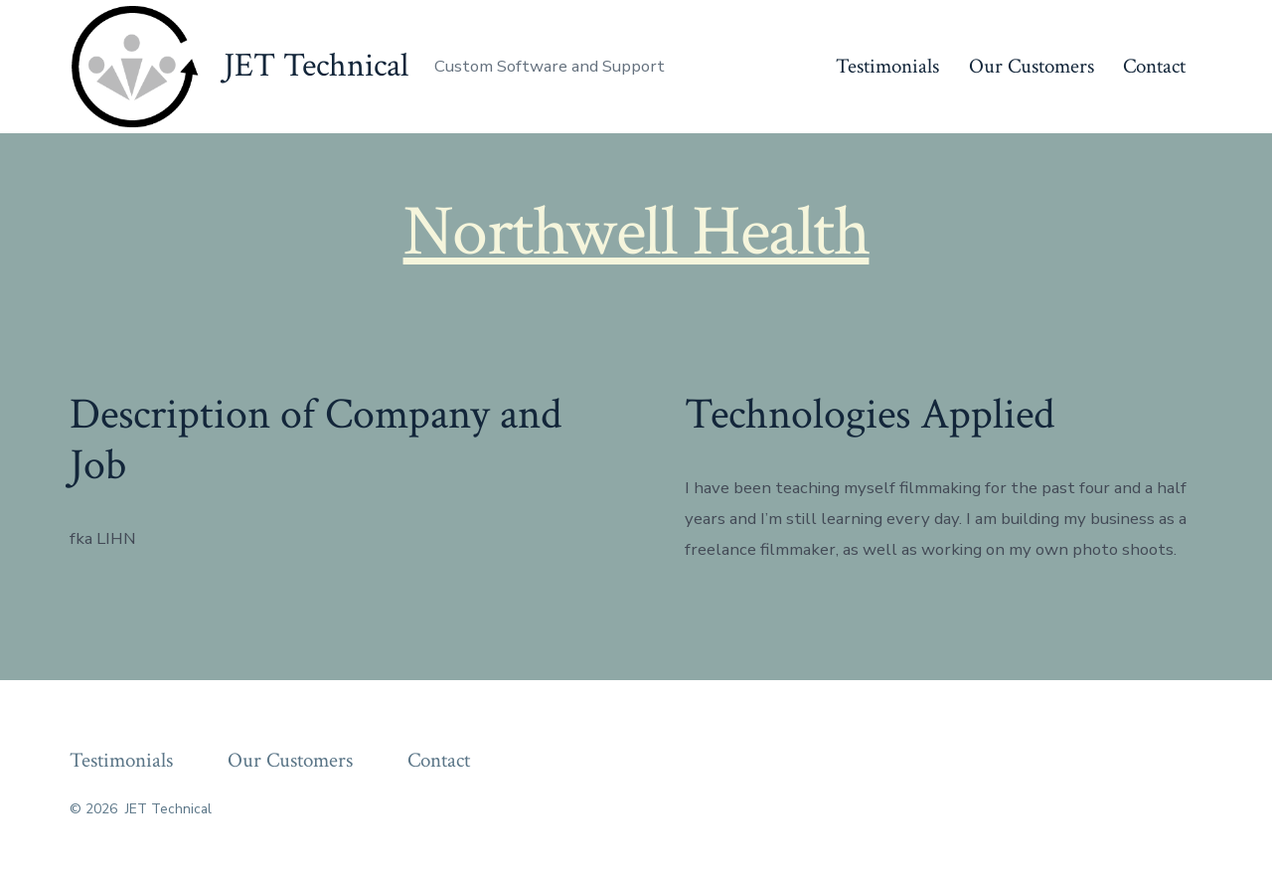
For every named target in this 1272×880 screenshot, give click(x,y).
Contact (1154, 66)
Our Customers (1031, 66)
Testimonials (887, 66)
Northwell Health (636, 231)
